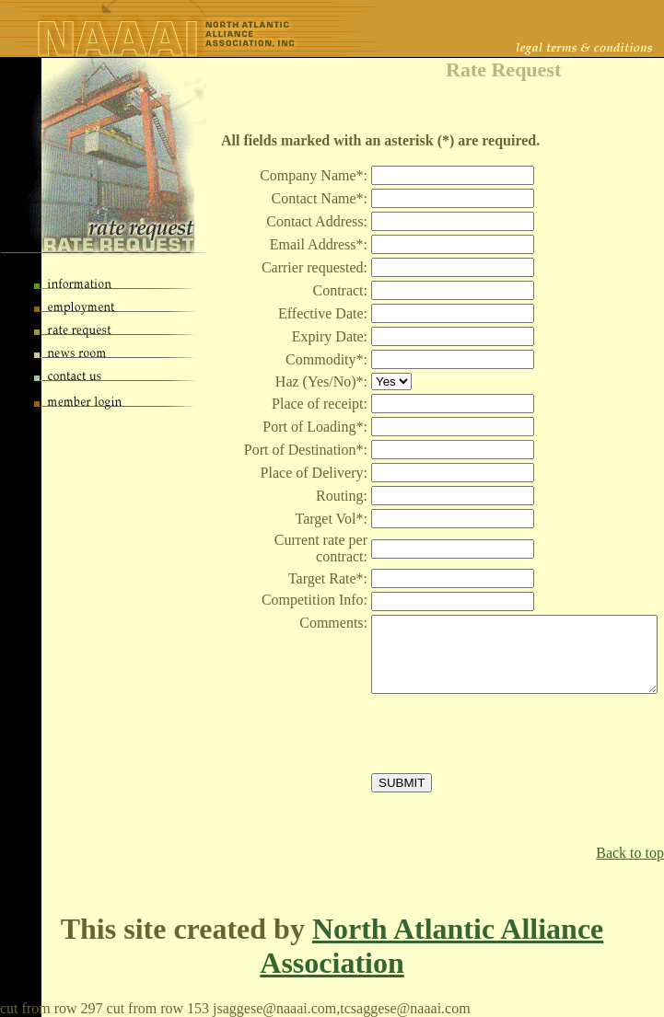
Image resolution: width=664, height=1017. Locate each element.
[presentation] (511, 733)
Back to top (630, 853)
